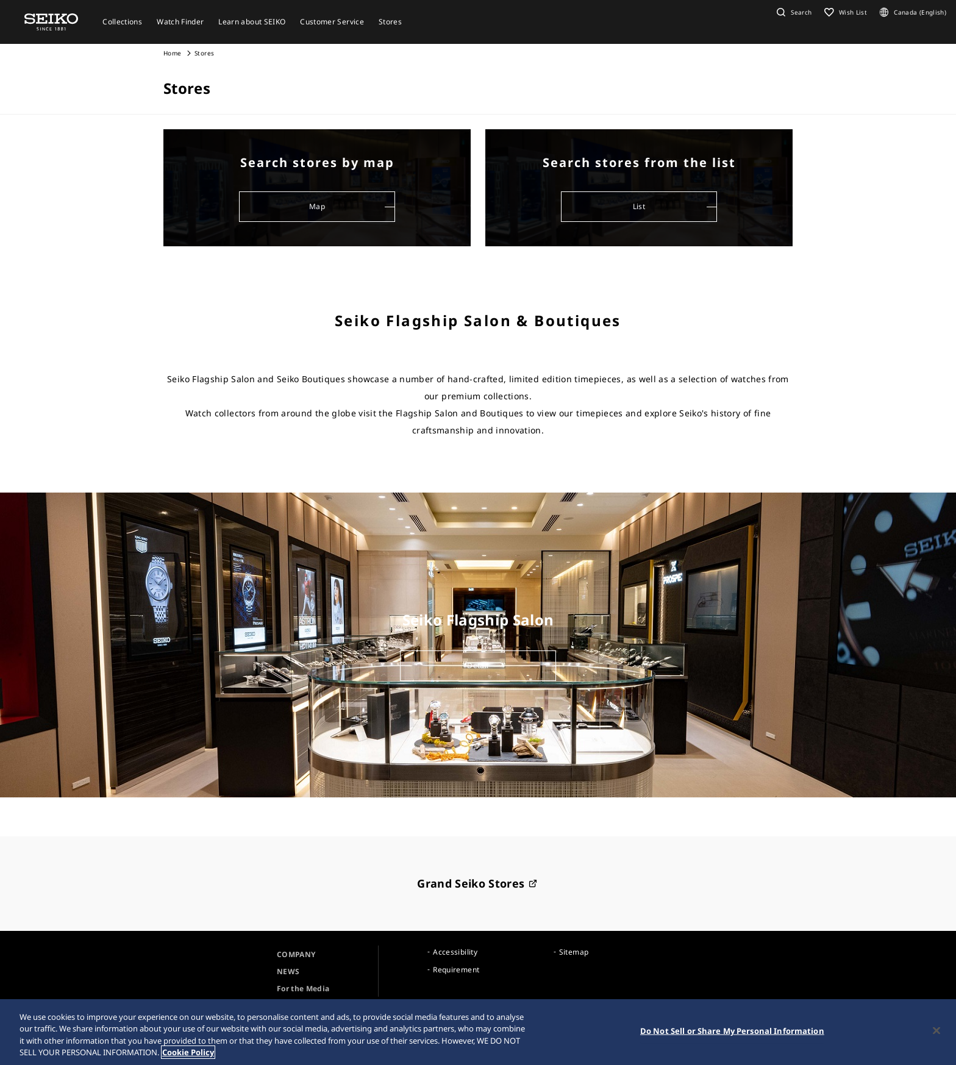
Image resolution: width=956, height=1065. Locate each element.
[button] (793, 12)
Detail (477, 665)
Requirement (456, 969)
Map (317, 206)
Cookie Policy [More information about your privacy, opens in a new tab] (188, 1052)
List (639, 206)
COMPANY (296, 954)
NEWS (288, 971)
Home (172, 53)
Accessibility (455, 952)
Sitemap (573, 952)
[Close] (936, 1030)
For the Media (303, 988)
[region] (478, 1032)
